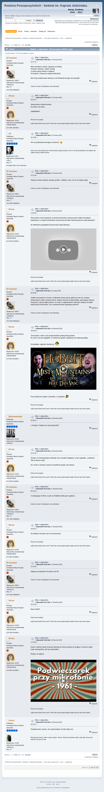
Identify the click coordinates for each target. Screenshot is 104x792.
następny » (95, 42)
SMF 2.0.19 (43, 782)
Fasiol (11, 720)
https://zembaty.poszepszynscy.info (66, 22)
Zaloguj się (18, 16)
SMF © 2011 (51, 782)
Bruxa (11, 96)
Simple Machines (61, 782)
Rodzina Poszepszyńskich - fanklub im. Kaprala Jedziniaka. (46, 5)
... (12, 45)
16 (23, 45)
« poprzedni (88, 42)
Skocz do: (84, 767)
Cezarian (13, 58)
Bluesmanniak (15, 416)
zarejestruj (28, 16)
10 (19, 45)
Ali (10, 133)
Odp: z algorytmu (41, 57)
